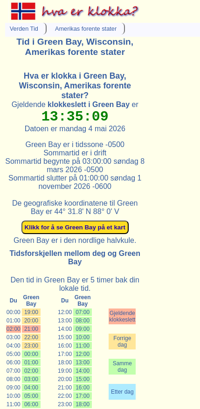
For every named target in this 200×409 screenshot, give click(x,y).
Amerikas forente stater (86, 28)
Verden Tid (24, 28)
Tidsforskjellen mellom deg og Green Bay (74, 257)
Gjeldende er (75, 104)
